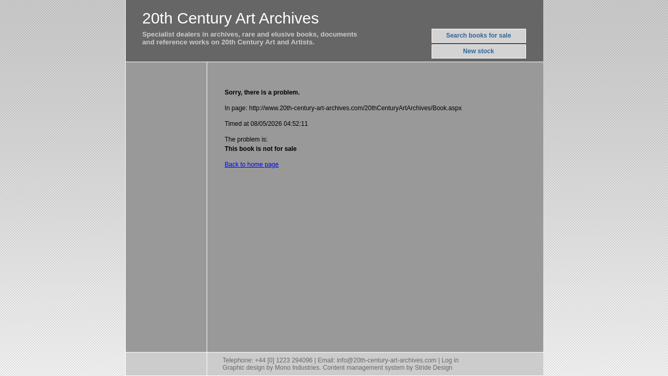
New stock (478, 51)
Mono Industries (297, 367)
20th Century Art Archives (230, 18)
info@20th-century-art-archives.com (386, 360)
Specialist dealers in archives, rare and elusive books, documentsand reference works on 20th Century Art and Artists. (249, 38)
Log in (450, 360)
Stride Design (433, 367)
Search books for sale (478, 35)
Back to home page (252, 164)
